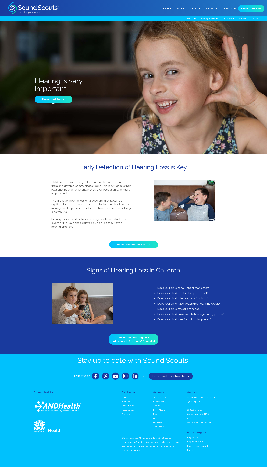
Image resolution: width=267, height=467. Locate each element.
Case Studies (128, 405)
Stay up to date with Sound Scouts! (133, 360)
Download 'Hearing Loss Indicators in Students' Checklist (133, 339)
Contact (255, 18)
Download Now (251, 8)
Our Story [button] (228, 18)
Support (243, 18)
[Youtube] (115, 377)
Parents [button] (195, 8)
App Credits (158, 427)
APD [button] (180, 8)
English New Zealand (197, 446)
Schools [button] (211, 8)
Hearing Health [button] (209, 18)
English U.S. (193, 437)
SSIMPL (167, 8)
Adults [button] (191, 18)
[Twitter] (105, 377)
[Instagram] (125, 377)
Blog (155, 418)
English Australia (195, 442)
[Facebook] (95, 377)
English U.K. (193, 450)
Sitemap (126, 414)
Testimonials (128, 410)
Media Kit (157, 414)
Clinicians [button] (229, 8)
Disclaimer (158, 422)
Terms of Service (161, 397)
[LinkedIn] (135, 377)
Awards (156, 405)
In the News (159, 410)
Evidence (126, 401)
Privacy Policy (159, 401)
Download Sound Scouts (133, 244)
